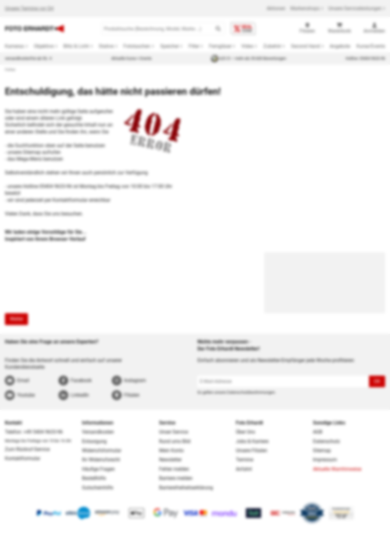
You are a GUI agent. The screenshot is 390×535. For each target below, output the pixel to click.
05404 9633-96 (55, 186)
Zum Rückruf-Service (27, 449)
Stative (106, 46)
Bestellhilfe (94, 478)
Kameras (14, 46)
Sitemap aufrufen (42, 152)
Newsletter (170, 459)
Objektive (44, 46)
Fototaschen (136, 46)
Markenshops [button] (306, 8)
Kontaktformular (70, 200)
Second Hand (305, 46)
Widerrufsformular (101, 450)
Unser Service (173, 432)
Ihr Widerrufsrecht (101, 459)
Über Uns (245, 432)
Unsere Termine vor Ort (29, 8)
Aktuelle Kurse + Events (131, 58)
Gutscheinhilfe (97, 488)
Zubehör (272, 46)
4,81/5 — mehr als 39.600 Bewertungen (248, 58)
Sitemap (322, 450)
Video (247, 46)
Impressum (325, 459)
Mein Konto (171, 450)
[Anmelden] (374, 28)
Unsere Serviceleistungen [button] (356, 8)
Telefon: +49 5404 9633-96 (34, 432)
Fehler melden (174, 469)
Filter (194, 46)
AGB (317, 432)
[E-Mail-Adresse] (283, 381)
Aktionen (276, 8)
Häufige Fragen (98, 469)
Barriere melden (176, 478)
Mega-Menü (29, 159)
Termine (244, 459)
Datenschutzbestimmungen (251, 392)
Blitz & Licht (76, 46)
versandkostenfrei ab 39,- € (28, 58)
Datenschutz (326, 441)
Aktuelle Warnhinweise (337, 469)
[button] (218, 29)
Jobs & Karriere (252, 441)
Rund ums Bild (174, 441)
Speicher (169, 46)
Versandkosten (98, 432)
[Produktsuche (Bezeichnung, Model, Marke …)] (156, 29)
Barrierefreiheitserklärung (186, 488)
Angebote (340, 46)
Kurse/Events (370, 46)
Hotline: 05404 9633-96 (365, 58)
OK (377, 381)
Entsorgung (94, 441)
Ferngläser (220, 46)
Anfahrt (244, 469)
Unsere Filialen (251, 450)
